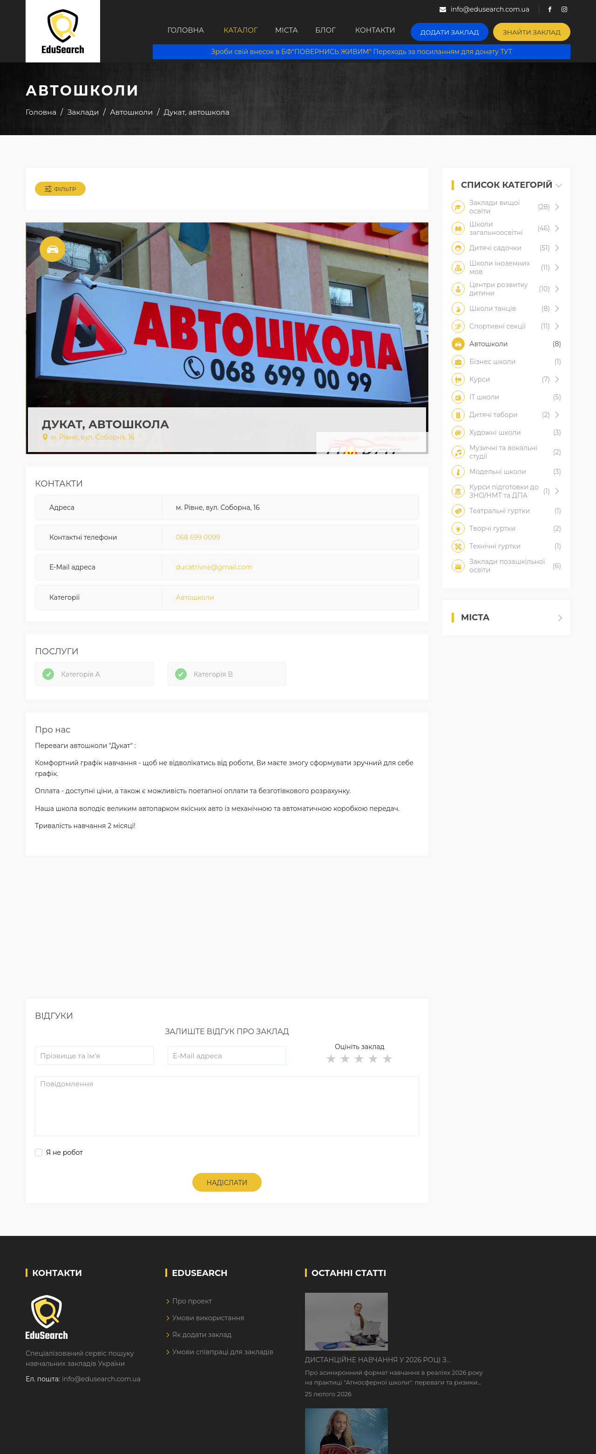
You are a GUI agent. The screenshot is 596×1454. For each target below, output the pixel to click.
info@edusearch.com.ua (101, 1386)
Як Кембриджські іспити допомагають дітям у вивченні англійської (476, 1366)
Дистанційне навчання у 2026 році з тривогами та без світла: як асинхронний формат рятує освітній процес (466, 1308)
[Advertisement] (227, 941)
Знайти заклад (535, 30)
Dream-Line (550, 1440)
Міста (289, 31)
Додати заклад (460, 30)
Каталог (237, 31)
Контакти (389, 31)
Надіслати (227, 1190)
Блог (335, 31)
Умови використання (208, 1325)
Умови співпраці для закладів (222, 1359)
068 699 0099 (198, 540)
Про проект (192, 1308)
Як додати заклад (201, 1342)
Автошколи (195, 600)
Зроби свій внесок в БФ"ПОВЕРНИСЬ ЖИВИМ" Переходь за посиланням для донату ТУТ (366, 51)
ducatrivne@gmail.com (214, 570)
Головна (179, 31)
